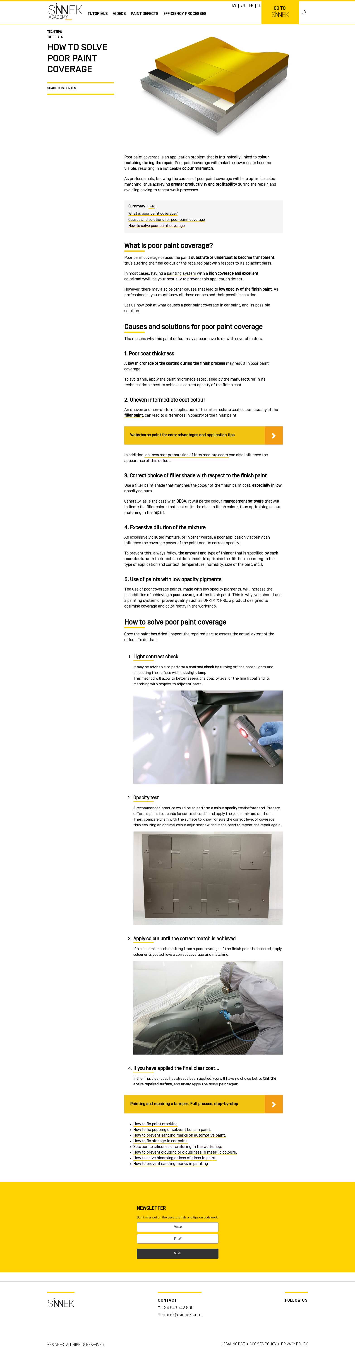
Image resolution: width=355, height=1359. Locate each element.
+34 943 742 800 (177, 1308)
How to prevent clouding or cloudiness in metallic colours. (185, 1152)
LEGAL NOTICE (233, 1344)
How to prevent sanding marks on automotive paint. (179, 1135)
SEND (177, 1253)
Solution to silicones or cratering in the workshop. (177, 1147)
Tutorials (98, 14)
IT (259, 5)
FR (251, 5)
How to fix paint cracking (155, 1124)
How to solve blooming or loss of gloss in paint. (175, 1158)
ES (234, 5)
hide (152, 206)
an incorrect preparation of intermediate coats (186, 455)
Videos (119, 14)
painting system (182, 274)
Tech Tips (54, 32)
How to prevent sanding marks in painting (170, 1164)
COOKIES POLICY (263, 1344)
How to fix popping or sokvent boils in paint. (172, 1130)
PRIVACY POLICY (294, 1344)
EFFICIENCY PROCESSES (184, 14)
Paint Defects (144, 14)
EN (243, 5)
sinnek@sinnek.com (181, 1315)
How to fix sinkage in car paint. (160, 1141)
